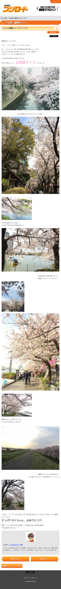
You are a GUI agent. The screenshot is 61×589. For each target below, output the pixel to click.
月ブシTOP (4, 18)
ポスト (30, 572)
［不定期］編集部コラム (15, 18)
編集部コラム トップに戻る (12, 566)
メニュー (55, 1)
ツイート (54, 36)
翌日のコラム (15, 559)
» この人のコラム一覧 (16, 545)
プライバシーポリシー (30, 578)
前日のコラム (44, 559)
